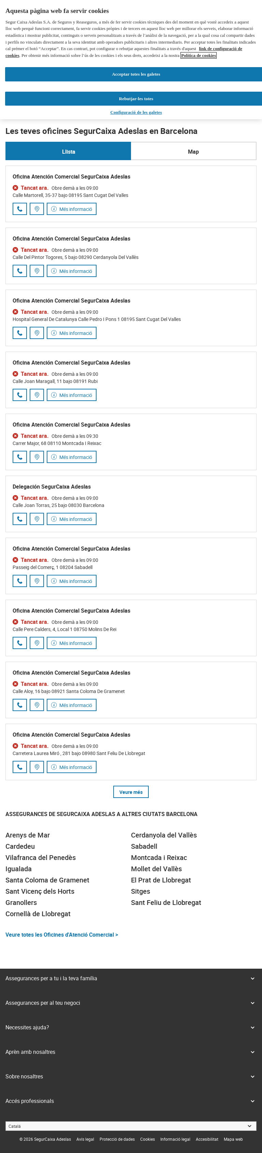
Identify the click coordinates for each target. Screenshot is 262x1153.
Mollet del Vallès (156, 868)
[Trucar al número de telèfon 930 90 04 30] (20, 767)
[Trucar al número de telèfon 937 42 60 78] (20, 395)
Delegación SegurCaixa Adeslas (52, 486)
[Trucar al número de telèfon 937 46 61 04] (20, 581)
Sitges (140, 891)
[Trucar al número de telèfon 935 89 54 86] (20, 333)
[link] (85, 1139)
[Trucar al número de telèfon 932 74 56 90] (20, 519)
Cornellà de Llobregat (38, 913)
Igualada (18, 868)
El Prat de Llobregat (161, 880)
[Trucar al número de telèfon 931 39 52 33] (20, 643)
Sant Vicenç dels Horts (39, 891)
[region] (131, 59)
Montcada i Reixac (159, 857)
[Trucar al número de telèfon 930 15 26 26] (20, 705)
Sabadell (144, 846)
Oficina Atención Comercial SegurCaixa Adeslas (71, 176)
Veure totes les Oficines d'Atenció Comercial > (61, 934)
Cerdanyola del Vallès (164, 835)
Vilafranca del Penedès (40, 857)
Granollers (21, 902)
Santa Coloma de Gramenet (47, 880)
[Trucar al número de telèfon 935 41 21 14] (20, 457)
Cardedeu (20, 846)
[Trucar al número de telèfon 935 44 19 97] (20, 209)
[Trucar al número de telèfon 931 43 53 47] (20, 271)
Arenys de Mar (27, 835)
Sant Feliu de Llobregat (166, 902)
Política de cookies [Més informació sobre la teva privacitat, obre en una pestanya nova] (198, 55)
